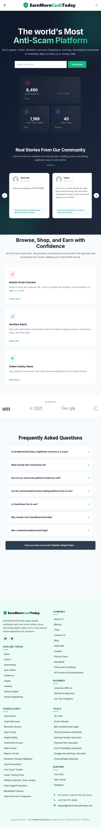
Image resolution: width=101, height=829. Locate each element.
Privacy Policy (61, 656)
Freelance (9, 675)
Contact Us (59, 635)
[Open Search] (96, 5)
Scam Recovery (12, 721)
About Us (58, 619)
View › (27, 98)
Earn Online (10, 670)
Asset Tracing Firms (14, 775)
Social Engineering (13, 697)
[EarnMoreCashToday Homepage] (22, 613)
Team (57, 630)
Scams (7, 659)
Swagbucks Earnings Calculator (70, 753)
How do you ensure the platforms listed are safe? (36, 478)
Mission (58, 624)
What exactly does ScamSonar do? (28, 465)
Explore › (59, 127)
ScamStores (10, 665)
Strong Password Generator (68, 732)
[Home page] (49, 5)
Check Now (77, 64)
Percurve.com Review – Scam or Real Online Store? (71, 211)
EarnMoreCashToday (40, 820)
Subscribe (59, 646)
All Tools (58, 716)
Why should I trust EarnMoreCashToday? (31, 517)
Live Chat (59, 774)
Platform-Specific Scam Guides (20, 780)
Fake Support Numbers (15, 785)
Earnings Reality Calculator (67, 737)
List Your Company (63, 699)
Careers (58, 651)
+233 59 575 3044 (67, 800)
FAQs (56, 640)
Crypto (7, 681)
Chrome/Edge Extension (66, 759)
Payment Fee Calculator (66, 743)
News (7, 654)
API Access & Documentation (69, 672)
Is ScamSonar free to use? (24, 504)
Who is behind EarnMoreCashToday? (29, 530)
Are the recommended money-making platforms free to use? (42, 491)
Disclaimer (59, 662)
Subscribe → (15, 341)
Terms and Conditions (65, 667)
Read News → (15, 380)
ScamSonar (10, 716)
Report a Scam (11, 753)
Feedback (59, 785)
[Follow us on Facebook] (5, 638)
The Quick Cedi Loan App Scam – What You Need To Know (27, 211)
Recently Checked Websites (18, 759)
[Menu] (5, 5)
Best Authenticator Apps (66, 727)
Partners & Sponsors (64, 693)
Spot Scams (10, 732)
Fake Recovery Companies (17, 796)
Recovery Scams (12, 727)
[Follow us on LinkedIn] (11, 638)
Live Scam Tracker (13, 769)
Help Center (60, 779)
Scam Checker (61, 721)
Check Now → (15, 299)
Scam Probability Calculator (68, 748)
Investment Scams (13, 743)
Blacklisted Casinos (13, 791)
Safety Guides (11, 691)
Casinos (8, 686)
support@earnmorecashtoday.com (75, 805)
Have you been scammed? (50, 545)
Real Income (10, 748)
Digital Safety (11, 737)
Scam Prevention (12, 764)
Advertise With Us (63, 688)
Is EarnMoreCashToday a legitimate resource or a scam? (39, 451)
